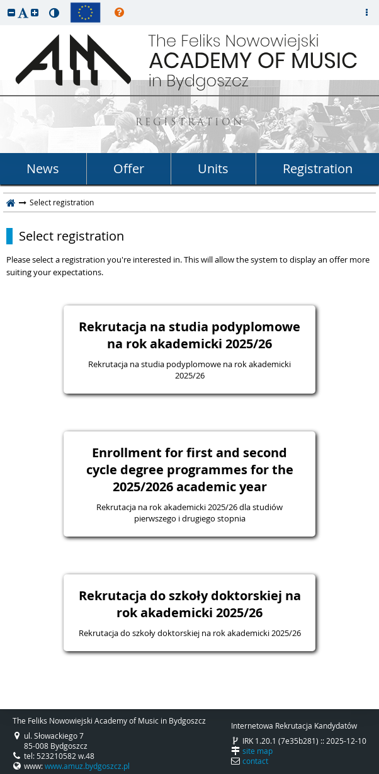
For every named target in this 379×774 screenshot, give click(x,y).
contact (255, 761)
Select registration (71, 236)
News (42, 168)
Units (213, 168)
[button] (11, 12)
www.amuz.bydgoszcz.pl (87, 766)
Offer (128, 168)
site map (257, 751)
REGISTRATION (189, 123)
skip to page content (3, 3)
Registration (318, 168)
